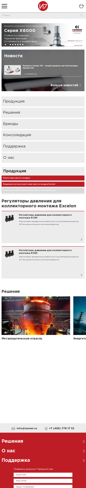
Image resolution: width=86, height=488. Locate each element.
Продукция (14, 101)
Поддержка (14, 146)
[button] (5, 44)
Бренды (10, 124)
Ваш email (21, 481)
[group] (43, 35)
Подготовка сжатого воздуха (16, 178)
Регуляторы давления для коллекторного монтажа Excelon (30, 190)
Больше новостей (64, 85)
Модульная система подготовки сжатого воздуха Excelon (29, 184)
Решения (11, 112)
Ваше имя (21, 475)
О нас (8, 157)
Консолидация (17, 135)
